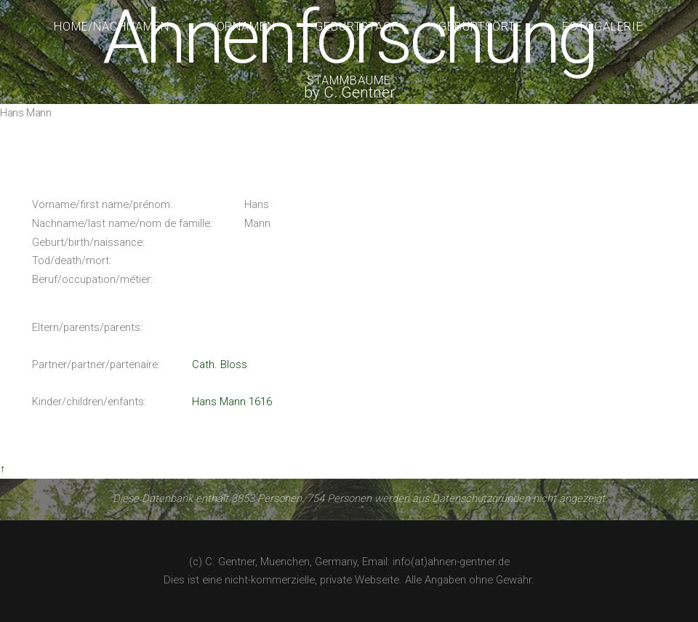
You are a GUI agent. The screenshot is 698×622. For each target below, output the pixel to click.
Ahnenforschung (349, 37)
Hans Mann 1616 (232, 401)
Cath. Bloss (219, 364)
